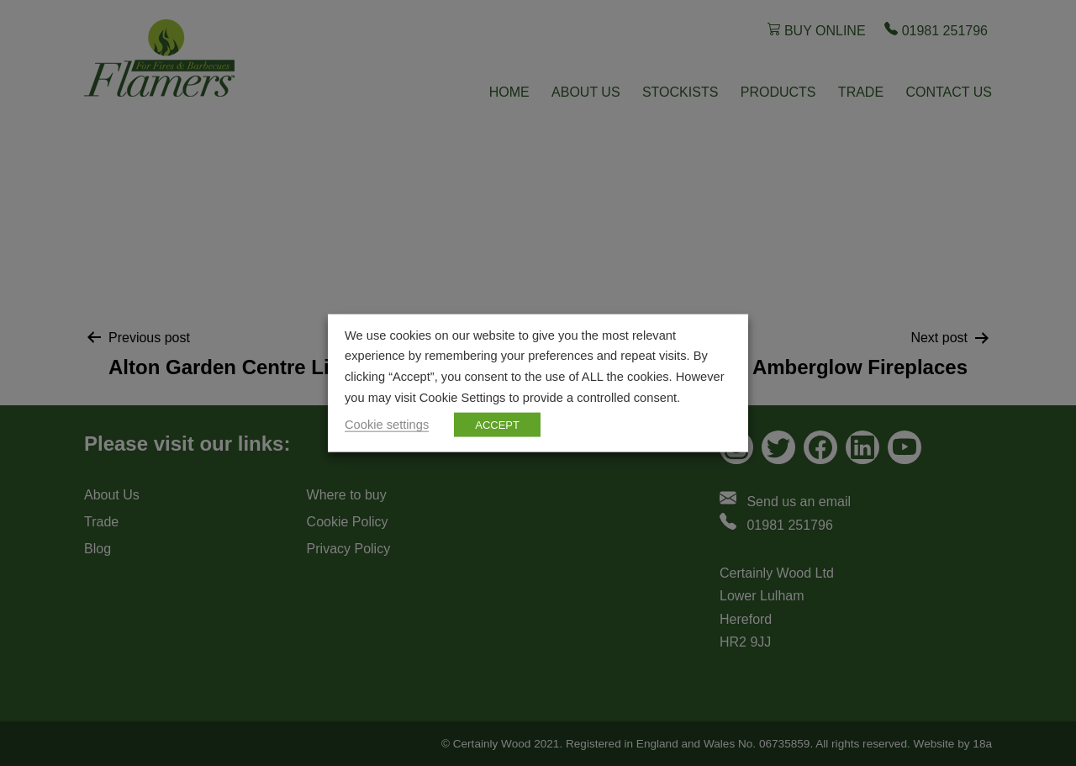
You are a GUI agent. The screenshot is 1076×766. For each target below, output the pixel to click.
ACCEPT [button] (497, 425)
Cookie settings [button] (387, 424)
